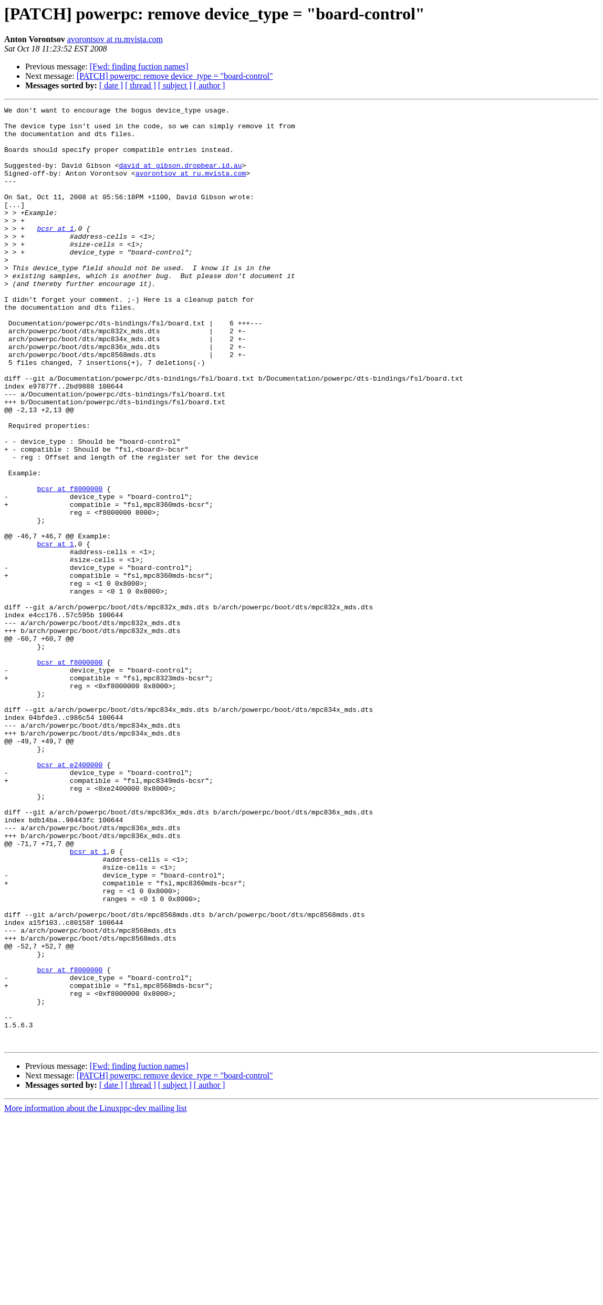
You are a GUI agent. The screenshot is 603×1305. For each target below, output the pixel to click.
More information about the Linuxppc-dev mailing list (95, 1295)
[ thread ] (140, 85)
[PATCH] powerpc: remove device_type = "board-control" (175, 76)
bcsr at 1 (55, 253)
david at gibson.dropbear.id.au (180, 177)
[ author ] (209, 85)
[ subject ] (175, 85)
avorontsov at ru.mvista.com (115, 39)
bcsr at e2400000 (69, 897)
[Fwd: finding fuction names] (139, 66)
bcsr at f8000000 (69, 565)
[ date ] (111, 85)
